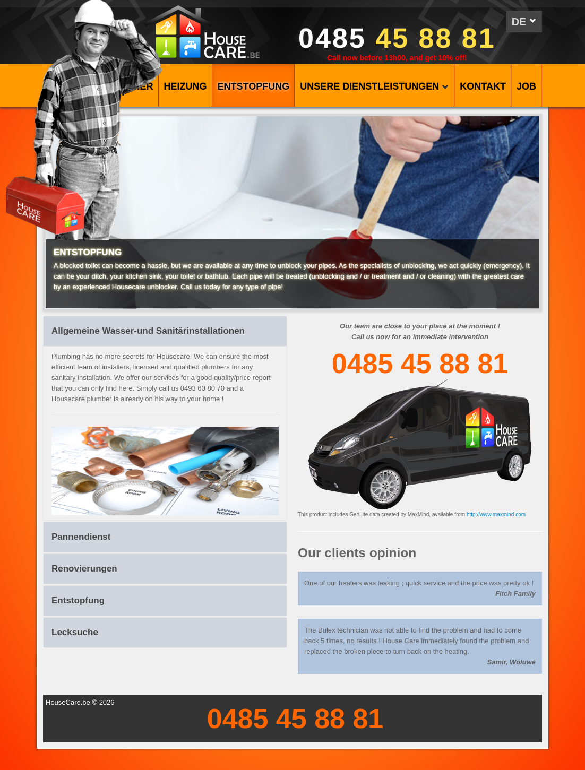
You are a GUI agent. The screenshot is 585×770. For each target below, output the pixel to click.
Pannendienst (80, 537)
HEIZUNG (185, 86)
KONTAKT (483, 86)
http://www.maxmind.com (496, 514)
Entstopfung (78, 600)
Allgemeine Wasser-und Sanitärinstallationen (148, 331)
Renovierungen (84, 569)
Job (526, 86)
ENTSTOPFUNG (254, 86)
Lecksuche (74, 632)
